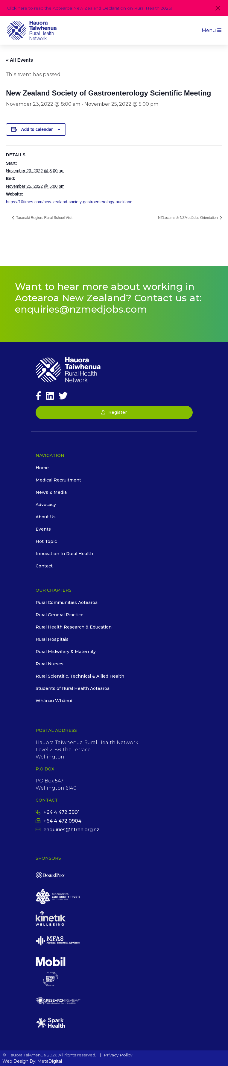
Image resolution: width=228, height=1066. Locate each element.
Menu (211, 30)
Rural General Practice (59, 614)
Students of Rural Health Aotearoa (73, 688)
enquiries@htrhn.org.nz (67, 829)
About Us (46, 517)
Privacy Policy (118, 1055)
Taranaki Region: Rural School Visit (43, 218)
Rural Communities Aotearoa (67, 602)
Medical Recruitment (58, 480)
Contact (44, 566)
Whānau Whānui (54, 700)
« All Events (19, 60)
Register (114, 412)
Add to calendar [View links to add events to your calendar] (37, 129)
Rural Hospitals (52, 639)
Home (42, 467)
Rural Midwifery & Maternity (66, 651)
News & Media (51, 492)
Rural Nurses (49, 664)
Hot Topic (46, 541)
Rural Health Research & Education (74, 627)
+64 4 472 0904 (58, 821)
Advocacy (46, 504)
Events (43, 529)
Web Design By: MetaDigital (32, 1061)
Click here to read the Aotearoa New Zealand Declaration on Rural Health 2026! (89, 8)
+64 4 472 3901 (58, 812)
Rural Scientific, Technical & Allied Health (80, 676)
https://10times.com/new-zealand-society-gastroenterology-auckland (69, 201)
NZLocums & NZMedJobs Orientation (188, 218)
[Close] (217, 8)
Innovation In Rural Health (64, 553)
